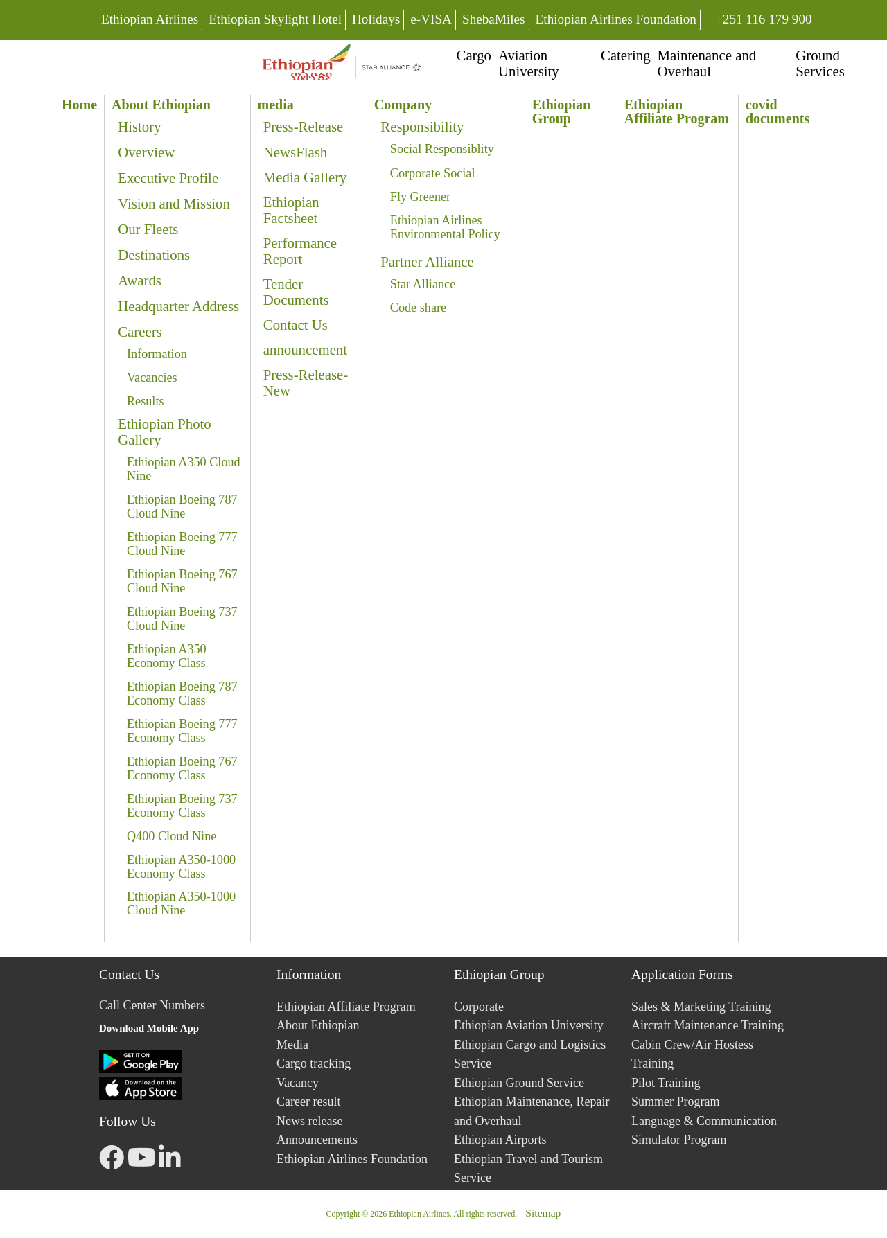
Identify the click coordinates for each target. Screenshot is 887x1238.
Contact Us (295, 325)
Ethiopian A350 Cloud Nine (183, 469)
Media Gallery (305, 177)
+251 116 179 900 (763, 17)
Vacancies (152, 377)
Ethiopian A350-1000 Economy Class (181, 867)
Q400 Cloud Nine (171, 836)
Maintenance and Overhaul (707, 63)
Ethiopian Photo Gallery (164, 432)
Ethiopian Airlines (149, 19)
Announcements (317, 1140)
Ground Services (820, 63)
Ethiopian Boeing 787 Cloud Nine (182, 506)
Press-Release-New (305, 382)
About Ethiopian (318, 1025)
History (139, 126)
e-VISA (431, 19)
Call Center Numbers (152, 1005)
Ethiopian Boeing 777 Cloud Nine (182, 544)
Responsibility (422, 126)
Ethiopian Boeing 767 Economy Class (182, 768)
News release (309, 1121)
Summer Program (675, 1101)
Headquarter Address (178, 306)
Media (292, 1045)
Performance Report (300, 251)
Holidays (376, 19)
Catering (626, 55)
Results (145, 401)
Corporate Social (432, 173)
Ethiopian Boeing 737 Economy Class (182, 806)
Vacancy (297, 1083)
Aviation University (528, 63)
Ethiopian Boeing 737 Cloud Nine (182, 619)
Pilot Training (666, 1083)
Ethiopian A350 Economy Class (167, 656)
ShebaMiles (493, 19)
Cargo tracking (313, 1063)
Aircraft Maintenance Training (707, 1025)
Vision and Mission (174, 203)
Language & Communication (704, 1121)
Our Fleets (148, 229)
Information (157, 354)
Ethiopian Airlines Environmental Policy (445, 227)
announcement (305, 349)
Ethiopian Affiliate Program (346, 1007)
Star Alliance (422, 284)
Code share (418, 308)
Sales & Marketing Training (701, 1007)
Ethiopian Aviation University (529, 1025)
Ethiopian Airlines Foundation (616, 19)
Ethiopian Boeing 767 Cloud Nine (182, 581)
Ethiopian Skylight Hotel (275, 19)
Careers (140, 331)
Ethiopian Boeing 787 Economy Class (182, 693)
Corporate (479, 1007)
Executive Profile (168, 178)
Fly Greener (420, 197)
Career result (308, 1101)
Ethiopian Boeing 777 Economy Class (182, 731)
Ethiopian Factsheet (291, 210)
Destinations (154, 255)
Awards (139, 280)
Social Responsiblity (442, 149)
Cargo (474, 55)
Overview (146, 152)
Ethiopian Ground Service (519, 1083)
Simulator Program (679, 1140)
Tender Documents (296, 292)
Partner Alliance (427, 261)
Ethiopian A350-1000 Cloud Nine (181, 903)
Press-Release (303, 126)
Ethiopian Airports (500, 1140)
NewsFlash (295, 152)
